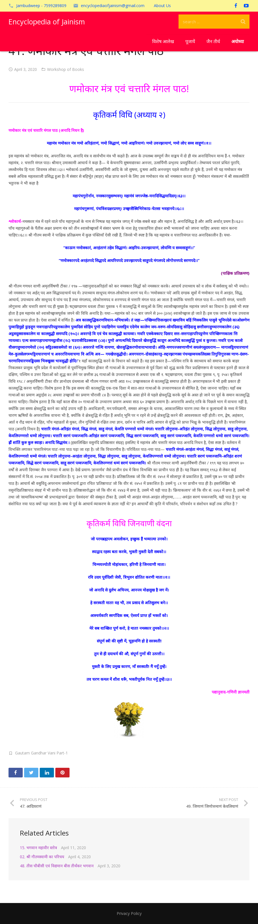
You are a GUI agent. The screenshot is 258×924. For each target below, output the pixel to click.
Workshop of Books (65, 69)
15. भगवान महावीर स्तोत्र (38, 847)
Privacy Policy (129, 913)
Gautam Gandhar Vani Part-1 (41, 753)
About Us (162, 5)
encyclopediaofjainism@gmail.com (112, 5)
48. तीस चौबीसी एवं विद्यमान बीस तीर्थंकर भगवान (57, 865)
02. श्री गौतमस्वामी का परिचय (42, 856)
